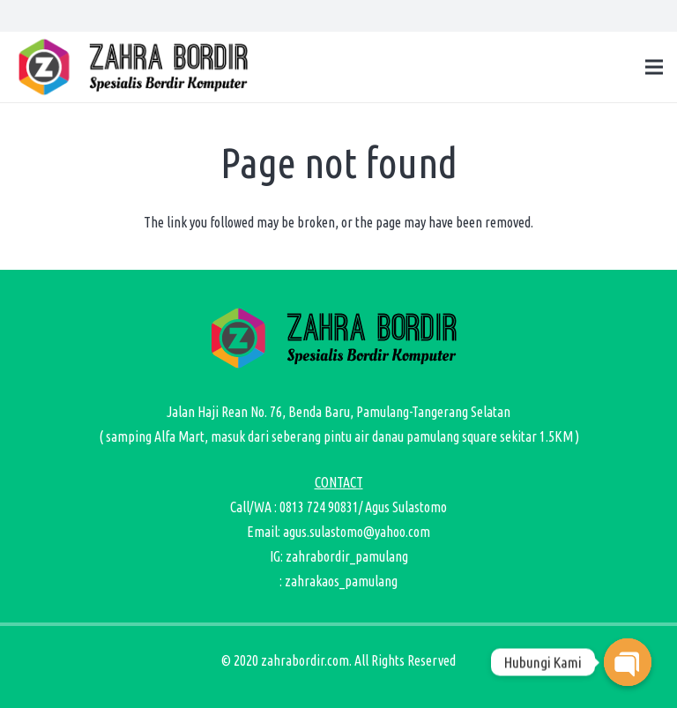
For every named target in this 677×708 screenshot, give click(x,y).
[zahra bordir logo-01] (137, 67)
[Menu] (654, 67)
